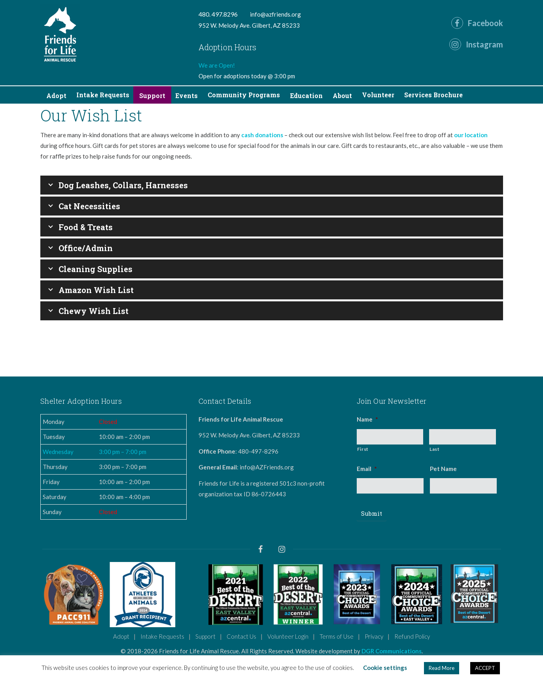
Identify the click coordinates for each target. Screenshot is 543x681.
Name (367, 419)
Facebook (477, 23)
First (363, 449)
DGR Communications (391, 651)
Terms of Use (337, 636)
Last (434, 449)
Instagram (476, 44)
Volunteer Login (287, 636)
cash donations (262, 134)
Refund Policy (412, 636)
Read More (441, 668)
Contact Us (241, 636)
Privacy (374, 636)
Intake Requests (162, 636)
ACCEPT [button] (485, 668)
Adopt (121, 636)
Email (367, 468)
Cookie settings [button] (385, 667)
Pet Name (443, 468)
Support (205, 636)
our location (471, 134)
